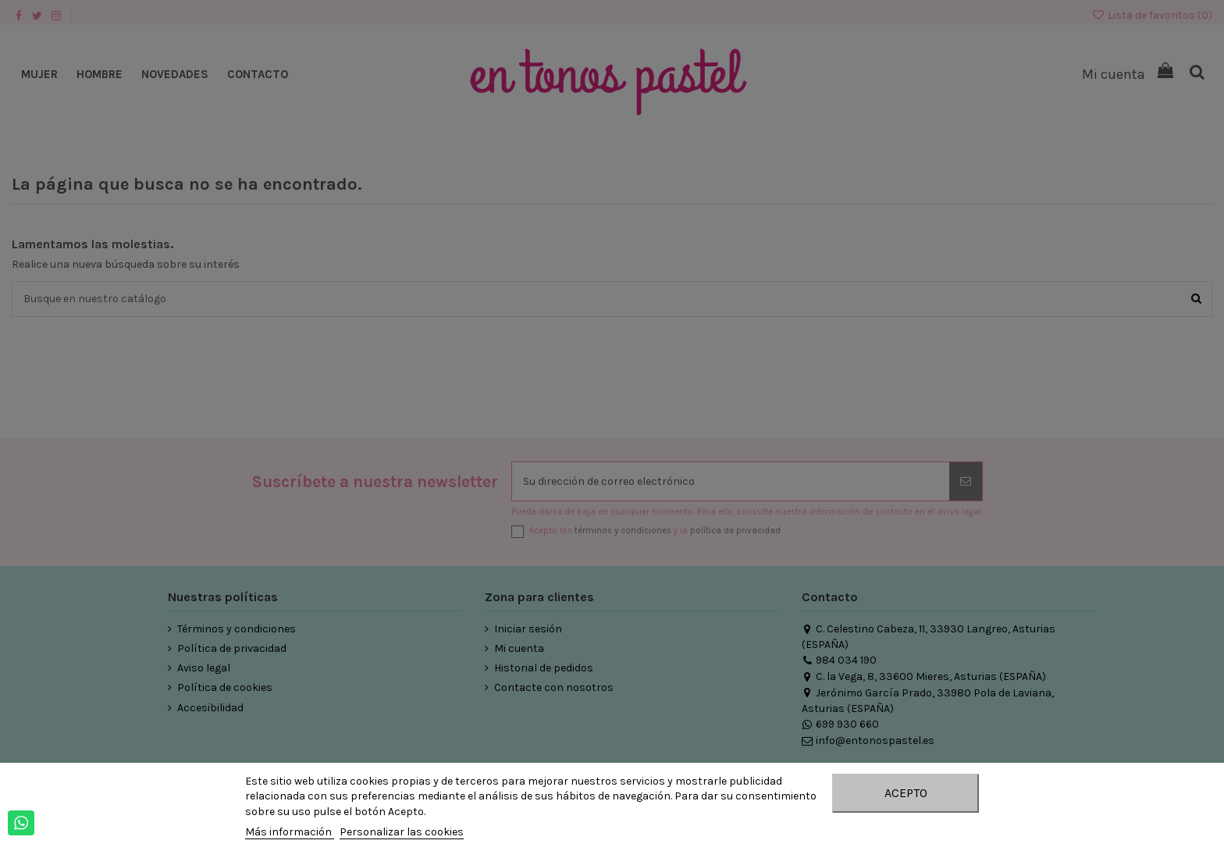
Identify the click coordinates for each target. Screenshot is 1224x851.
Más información (289, 832)
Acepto (905, 792)
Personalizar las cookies (402, 832)
